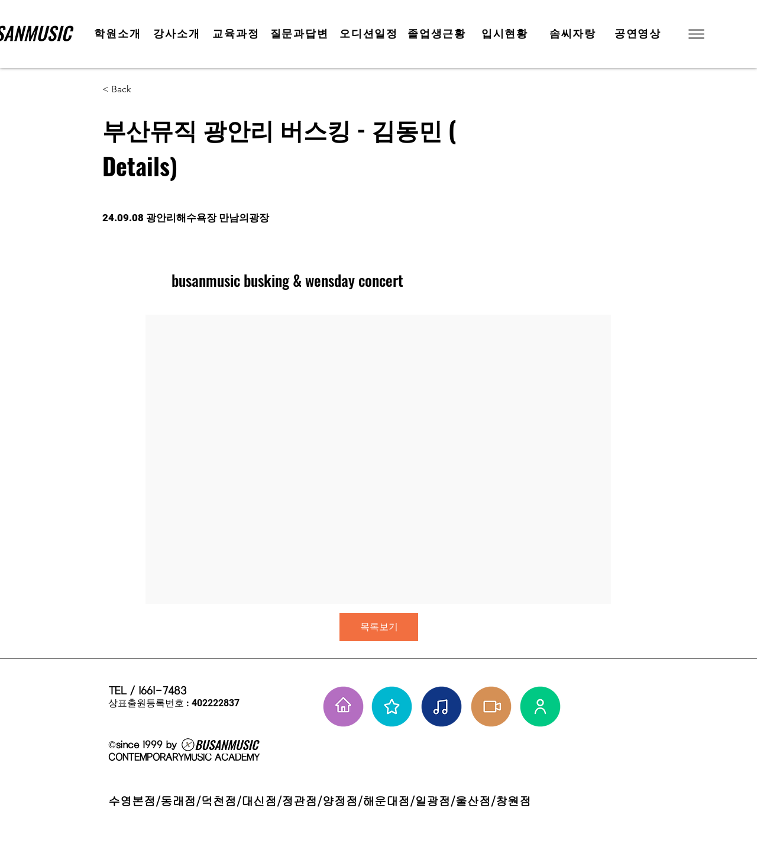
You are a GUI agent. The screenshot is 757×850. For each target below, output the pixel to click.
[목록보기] (378, 627)
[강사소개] (178, 34)
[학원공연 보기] (491, 706)
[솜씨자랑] (574, 34)
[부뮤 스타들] (392, 706)
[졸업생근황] (438, 34)
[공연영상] (639, 34)
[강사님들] (540, 706)
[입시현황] (506, 34)
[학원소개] (118, 34)
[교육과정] (237, 34)
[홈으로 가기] (343, 706)
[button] (695, 34)
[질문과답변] (300, 34)
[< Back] (144, 90)
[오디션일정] (370, 34)
